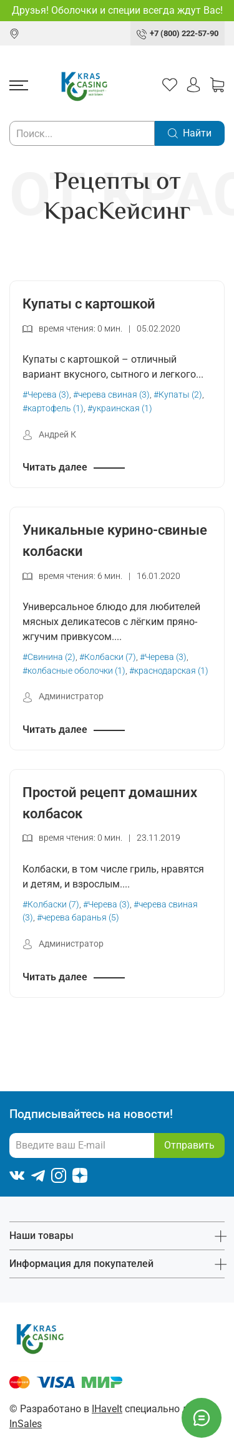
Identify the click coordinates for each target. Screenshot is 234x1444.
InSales (25, 1424)
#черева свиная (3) (111, 395)
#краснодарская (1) (168, 671)
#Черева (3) (45, 395)
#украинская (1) (119, 408)
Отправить (189, 1145)
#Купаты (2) (178, 395)
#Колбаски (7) (107, 657)
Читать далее (54, 467)
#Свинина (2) (49, 657)
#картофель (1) (53, 408)
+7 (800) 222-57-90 (184, 33)
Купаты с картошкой (88, 303)
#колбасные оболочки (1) (73, 671)
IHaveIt (107, 1409)
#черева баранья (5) (78, 917)
